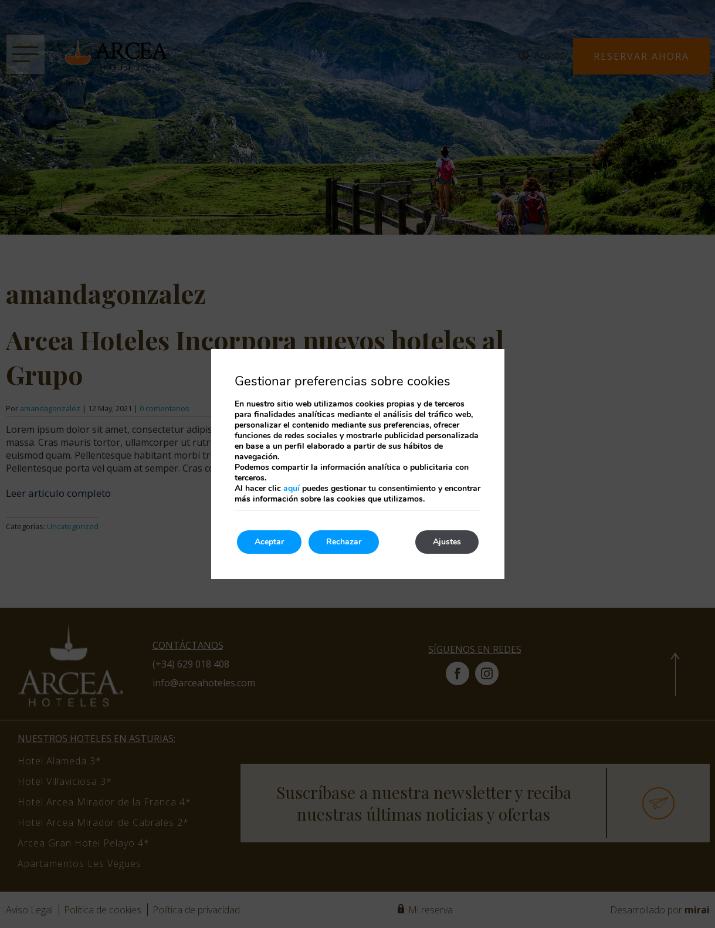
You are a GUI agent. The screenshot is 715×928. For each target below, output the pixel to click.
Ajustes (447, 541)
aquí (291, 488)
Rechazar (343, 541)
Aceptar (269, 541)
